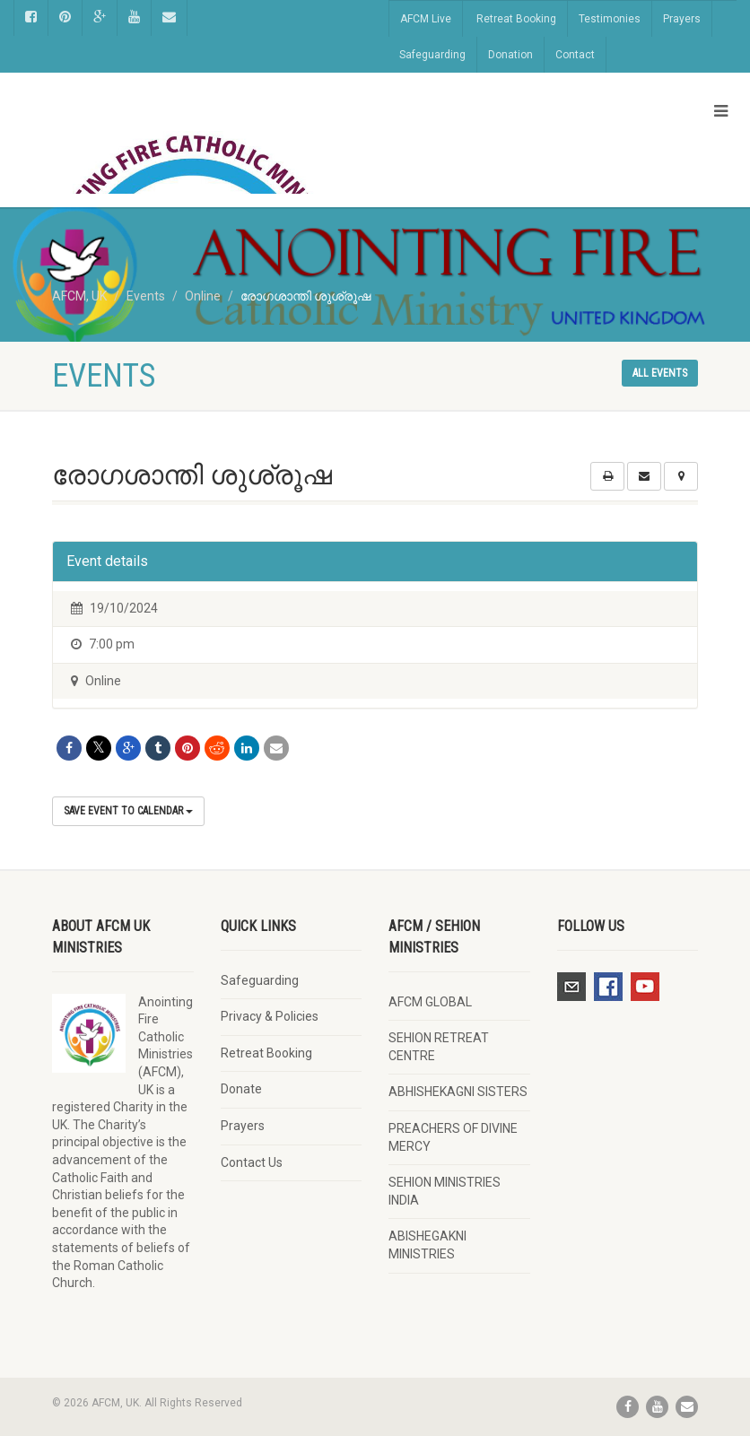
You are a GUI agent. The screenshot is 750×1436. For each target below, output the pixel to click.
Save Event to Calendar (128, 811)
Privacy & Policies (269, 1016)
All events (659, 373)
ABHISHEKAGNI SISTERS (458, 1091)
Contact (575, 54)
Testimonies (610, 19)
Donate (241, 1089)
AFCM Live (425, 19)
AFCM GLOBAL (430, 1002)
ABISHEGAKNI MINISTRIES (427, 1245)
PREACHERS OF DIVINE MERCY (453, 1137)
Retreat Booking (516, 19)
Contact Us (252, 1162)
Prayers (682, 19)
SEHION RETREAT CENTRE (438, 1047)
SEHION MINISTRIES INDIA (444, 1191)
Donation (510, 54)
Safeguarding (432, 54)
